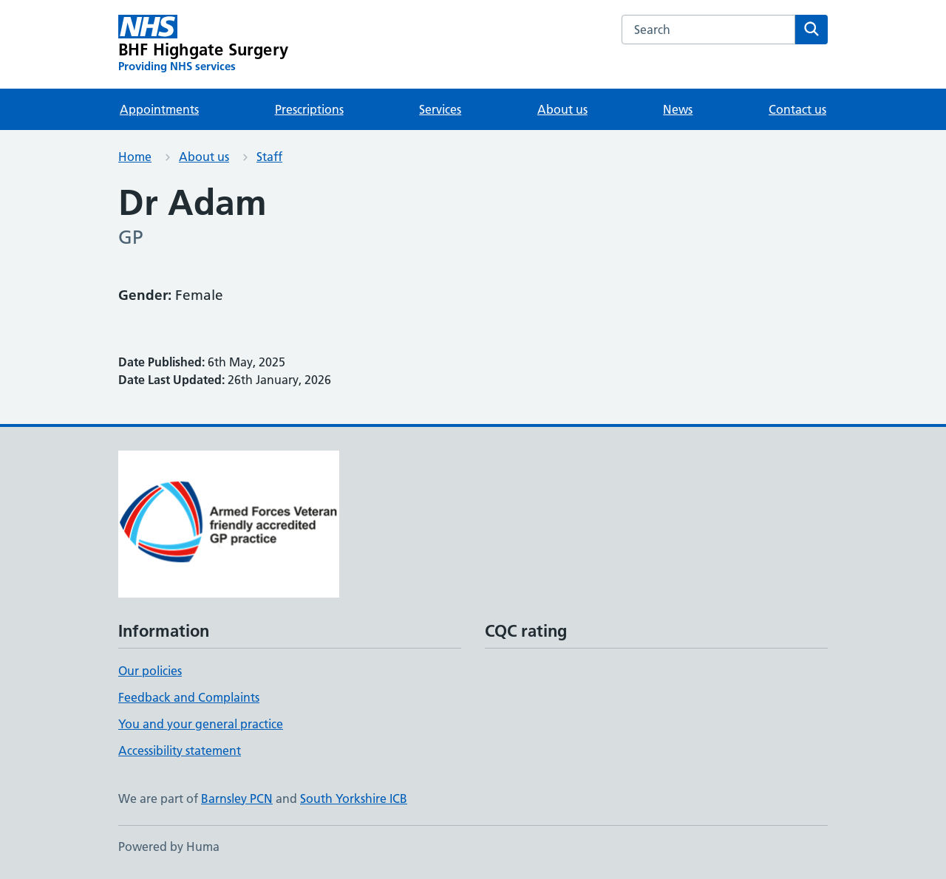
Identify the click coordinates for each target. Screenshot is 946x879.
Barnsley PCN (237, 798)
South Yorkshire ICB (353, 798)
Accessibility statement (179, 750)
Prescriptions (309, 109)
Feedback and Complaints (188, 697)
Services (440, 109)
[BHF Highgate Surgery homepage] (203, 44)
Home (135, 156)
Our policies (150, 670)
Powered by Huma (169, 846)
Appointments (159, 109)
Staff (269, 156)
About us (562, 109)
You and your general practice (200, 723)
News (678, 109)
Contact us (797, 109)
